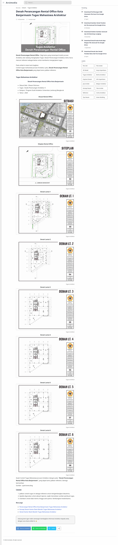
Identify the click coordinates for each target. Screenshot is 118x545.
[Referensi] (96, 93)
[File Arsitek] (109, 66)
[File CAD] (96, 66)
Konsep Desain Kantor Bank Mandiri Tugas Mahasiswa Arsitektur (51, 510)
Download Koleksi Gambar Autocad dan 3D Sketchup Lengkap (104, 33)
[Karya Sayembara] (109, 71)
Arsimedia (11, 2)
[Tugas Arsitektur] (96, 75)
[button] (33, 529)
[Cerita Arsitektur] (109, 93)
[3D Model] (96, 71)
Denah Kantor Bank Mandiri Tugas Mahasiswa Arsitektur (48, 512)
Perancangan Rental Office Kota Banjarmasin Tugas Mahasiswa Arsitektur (53, 507)
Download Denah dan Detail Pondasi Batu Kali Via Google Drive (104, 53)
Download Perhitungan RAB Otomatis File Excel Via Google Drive (102, 15)
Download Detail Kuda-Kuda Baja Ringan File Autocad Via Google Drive (103, 43)
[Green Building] (109, 98)
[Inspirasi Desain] (96, 80)
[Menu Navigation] (3, 2)
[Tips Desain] (96, 98)
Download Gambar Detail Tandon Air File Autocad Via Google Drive (103, 25)
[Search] (48, 2)
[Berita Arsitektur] (109, 75)
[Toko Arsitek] (109, 89)
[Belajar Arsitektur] (109, 84)
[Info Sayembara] (109, 80)
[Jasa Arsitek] (96, 84)
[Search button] (26, 2)
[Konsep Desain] (96, 89)
